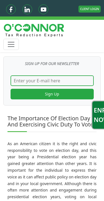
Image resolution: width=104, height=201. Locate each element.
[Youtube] (43, 9)
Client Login (89, 9)
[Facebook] (11, 9)
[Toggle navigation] (11, 44)
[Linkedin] (27, 9)
